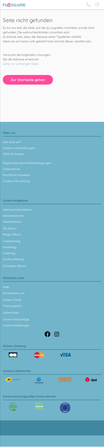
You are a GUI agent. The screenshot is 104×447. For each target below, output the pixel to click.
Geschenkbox (12, 222)
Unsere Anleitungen (16, 325)
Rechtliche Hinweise (16, 175)
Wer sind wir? (12, 142)
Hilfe (6, 287)
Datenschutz (11, 169)
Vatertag (9, 253)
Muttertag (9, 247)
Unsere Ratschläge (16, 319)
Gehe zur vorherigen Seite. (21, 64)
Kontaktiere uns (14, 293)
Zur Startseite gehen (28, 80)
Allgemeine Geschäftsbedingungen (27, 163)
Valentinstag (11, 241)
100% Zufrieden (13, 154)
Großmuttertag (13, 259)
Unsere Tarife (12, 300)
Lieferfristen (11, 312)
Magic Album (12, 234)
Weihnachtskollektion (17, 210)
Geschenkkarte (13, 216)
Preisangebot (12, 306)
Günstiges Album (14, 266)
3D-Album (10, 228)
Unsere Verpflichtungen (19, 148)
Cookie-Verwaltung (16, 181)
